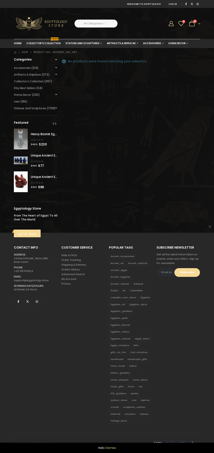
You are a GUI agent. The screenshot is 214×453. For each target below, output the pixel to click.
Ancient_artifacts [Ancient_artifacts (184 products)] (138, 263)
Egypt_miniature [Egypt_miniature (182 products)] (120, 345)
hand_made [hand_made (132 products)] (118, 366)
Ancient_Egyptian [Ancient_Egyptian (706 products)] (120, 276)
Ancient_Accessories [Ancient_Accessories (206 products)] (122, 256)
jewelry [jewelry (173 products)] (135, 393)
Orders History (70, 269)
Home (17, 43)
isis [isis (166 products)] (141, 386)
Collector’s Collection (43, 42)
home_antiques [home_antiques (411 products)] (120, 379)
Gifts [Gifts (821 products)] (136, 345)
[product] (21, 139)
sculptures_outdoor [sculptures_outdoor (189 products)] (134, 407)
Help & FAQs (69, 255)
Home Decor (176, 43)
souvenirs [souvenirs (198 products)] (130, 414)
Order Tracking (71, 260)
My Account (68, 279)
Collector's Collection (29, 81)
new (17, 102)
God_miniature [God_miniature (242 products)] (138, 352)
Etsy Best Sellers (25, 88)
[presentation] (53, 123)
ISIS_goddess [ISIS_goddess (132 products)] (118, 393)
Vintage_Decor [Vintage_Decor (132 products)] (119, 420)
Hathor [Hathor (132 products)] (133, 366)
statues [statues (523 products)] (144, 414)
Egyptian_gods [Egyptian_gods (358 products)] (119, 318)
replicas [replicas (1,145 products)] (145, 400)
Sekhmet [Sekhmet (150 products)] (115, 414)
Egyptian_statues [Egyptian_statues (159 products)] (121, 338)
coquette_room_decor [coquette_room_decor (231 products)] (123, 297)
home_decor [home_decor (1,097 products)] (140, 379)
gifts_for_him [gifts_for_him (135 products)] (118, 352)
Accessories (152, 43)
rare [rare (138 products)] (134, 400)
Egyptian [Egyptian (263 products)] (145, 297)
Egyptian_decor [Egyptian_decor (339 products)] (138, 304)
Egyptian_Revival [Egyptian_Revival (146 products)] (120, 325)
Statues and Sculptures (82, 43)
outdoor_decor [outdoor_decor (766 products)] (119, 400)
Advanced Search (73, 274)
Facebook (18, 302)
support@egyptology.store (31, 280)
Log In (173, 4)
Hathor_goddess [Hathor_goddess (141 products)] (120, 372)
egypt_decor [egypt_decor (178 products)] (142, 338)
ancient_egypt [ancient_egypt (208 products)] (119, 270)
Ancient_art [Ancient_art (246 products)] (117, 263)
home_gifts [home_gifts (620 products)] (117, 386)
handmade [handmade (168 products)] (117, 359)
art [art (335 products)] (124, 290)
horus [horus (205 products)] (131, 386)
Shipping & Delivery (73, 265)
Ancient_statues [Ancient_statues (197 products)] (120, 283)
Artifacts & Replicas (121, 43)
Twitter (28, 302)
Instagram (37, 302)
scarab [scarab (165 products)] (115, 407)
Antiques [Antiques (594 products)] (138, 283)
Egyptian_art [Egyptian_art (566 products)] (118, 304)
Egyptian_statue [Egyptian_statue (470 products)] (120, 331)
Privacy (66, 284)
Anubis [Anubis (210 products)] (114, 290)
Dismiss (110, 448)
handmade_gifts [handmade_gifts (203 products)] (137, 359)
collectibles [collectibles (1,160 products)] (136, 290)
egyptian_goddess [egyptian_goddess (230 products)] (121, 311)
